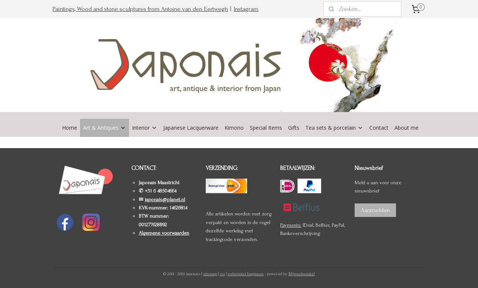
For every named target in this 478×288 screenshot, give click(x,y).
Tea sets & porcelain (334, 127)
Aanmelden (375, 210)
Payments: (290, 225)
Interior (144, 127)
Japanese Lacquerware (191, 127)
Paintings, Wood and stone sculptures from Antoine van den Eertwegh (140, 8)
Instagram (246, 8)
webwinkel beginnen (246, 274)
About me (407, 127)
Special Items (266, 127)
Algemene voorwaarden (164, 233)
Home (69, 127)
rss (222, 274)
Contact (378, 127)
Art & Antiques (104, 127)
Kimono (234, 127)
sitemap (210, 274)
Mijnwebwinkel (301, 274)
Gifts (293, 127)
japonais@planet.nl (165, 199)
